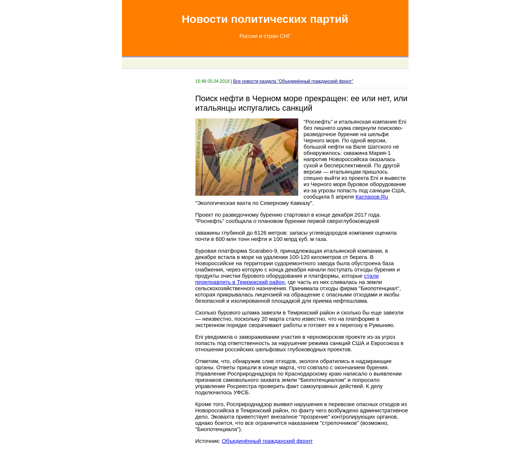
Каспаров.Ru (372, 196)
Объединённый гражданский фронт (267, 441)
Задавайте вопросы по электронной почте (286, 48)
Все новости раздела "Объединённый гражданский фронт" (293, 81)
